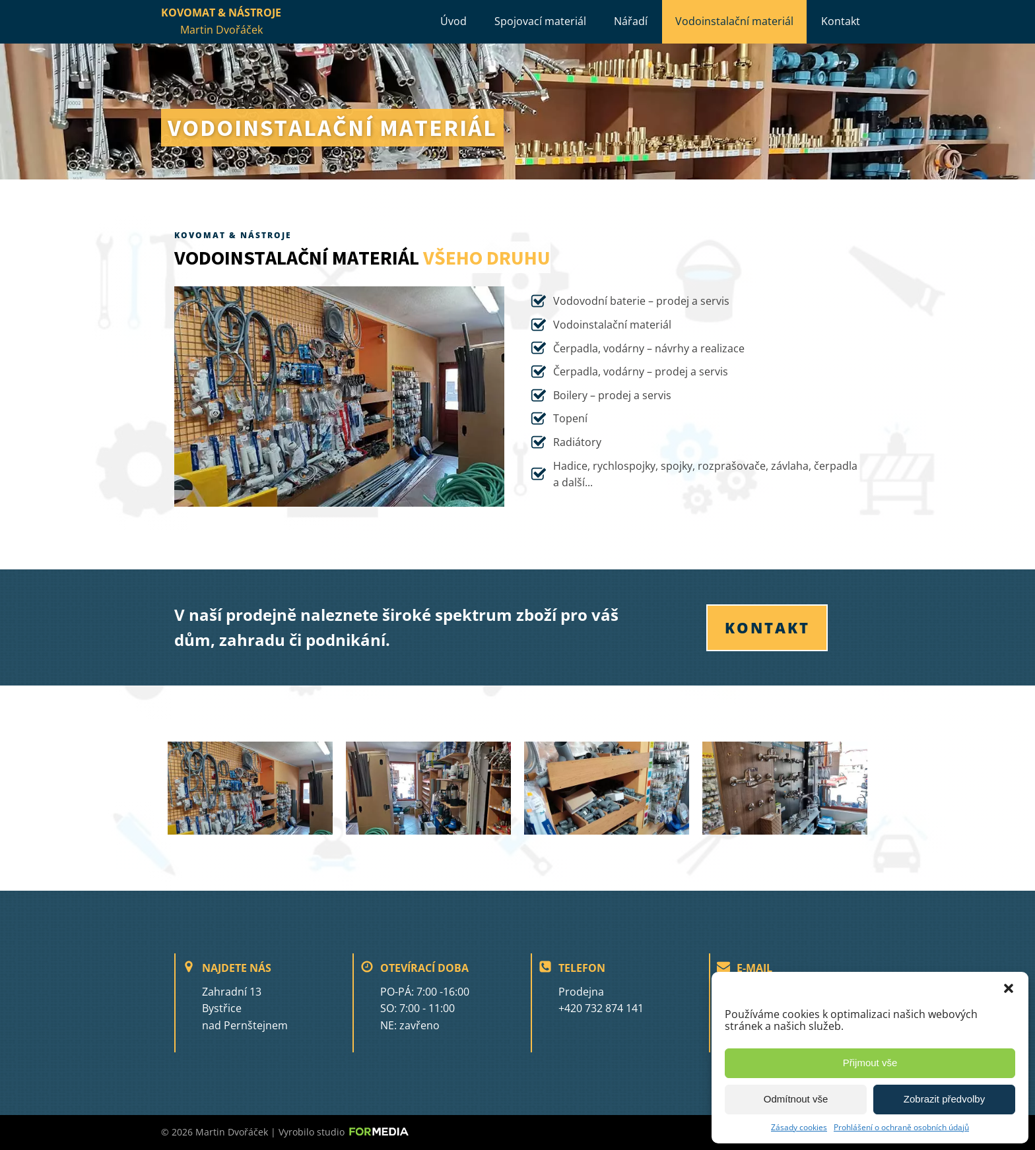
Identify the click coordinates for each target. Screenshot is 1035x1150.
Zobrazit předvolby (944, 1098)
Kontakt (840, 21)
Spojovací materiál (540, 21)
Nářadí (631, 21)
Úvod (453, 21)
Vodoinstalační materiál (734, 21)
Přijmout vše (870, 1062)
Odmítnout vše (796, 1098)
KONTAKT (767, 627)
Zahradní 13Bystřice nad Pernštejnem (245, 1008)
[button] (1008, 988)
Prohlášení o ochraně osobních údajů (901, 1127)
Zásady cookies (799, 1127)
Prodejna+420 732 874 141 (601, 1000)
